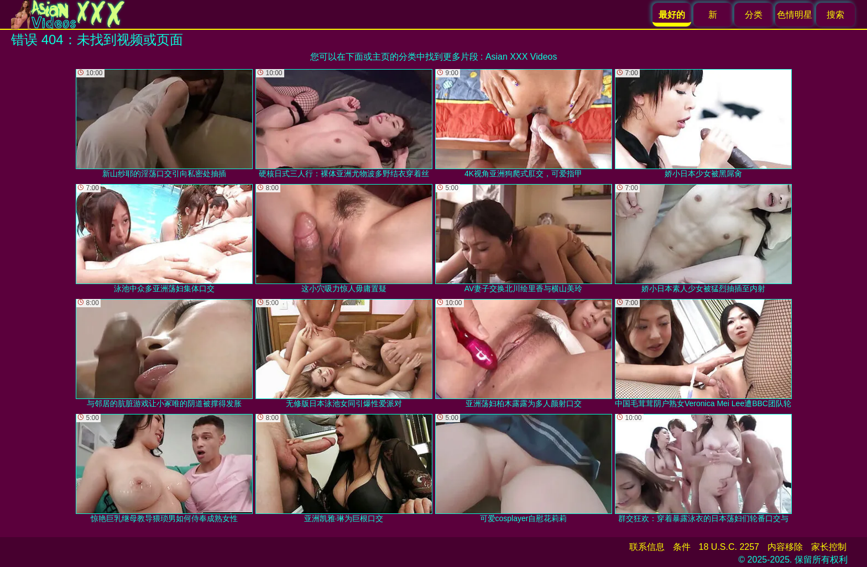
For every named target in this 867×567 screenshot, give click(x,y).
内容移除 (785, 547)
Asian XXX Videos (521, 56)
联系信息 (647, 547)
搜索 (835, 14)
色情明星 (794, 14)
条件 (682, 547)
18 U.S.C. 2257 (729, 547)
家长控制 (829, 547)
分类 (753, 14)
